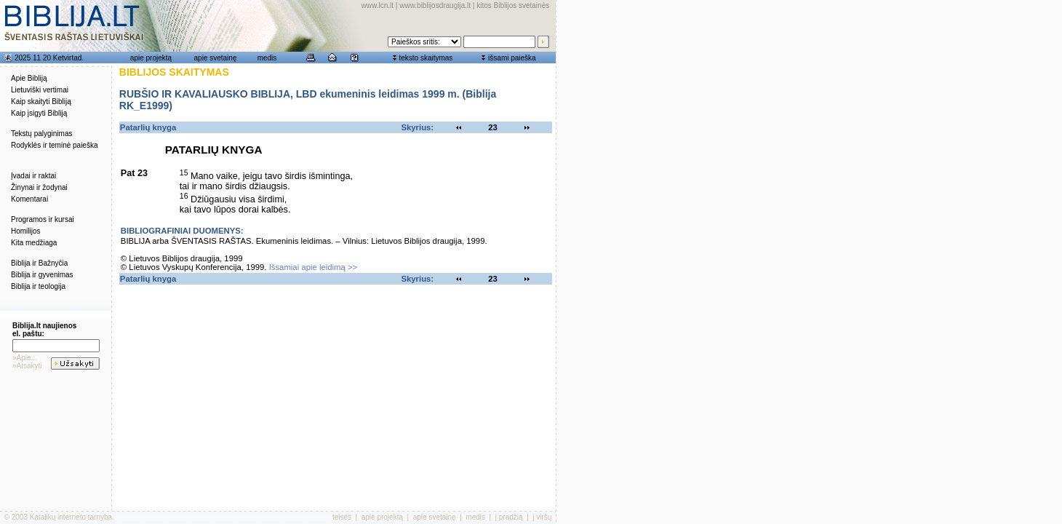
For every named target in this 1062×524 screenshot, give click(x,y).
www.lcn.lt (378, 5)
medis (267, 58)
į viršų (541, 517)
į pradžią (509, 517)
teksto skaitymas (425, 58)
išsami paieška (512, 58)
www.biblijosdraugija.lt (435, 5)
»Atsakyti (27, 366)
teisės (341, 517)
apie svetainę (215, 58)
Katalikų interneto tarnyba (71, 517)
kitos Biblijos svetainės (512, 5)
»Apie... (24, 358)
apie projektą (151, 58)
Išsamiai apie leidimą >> (313, 267)
